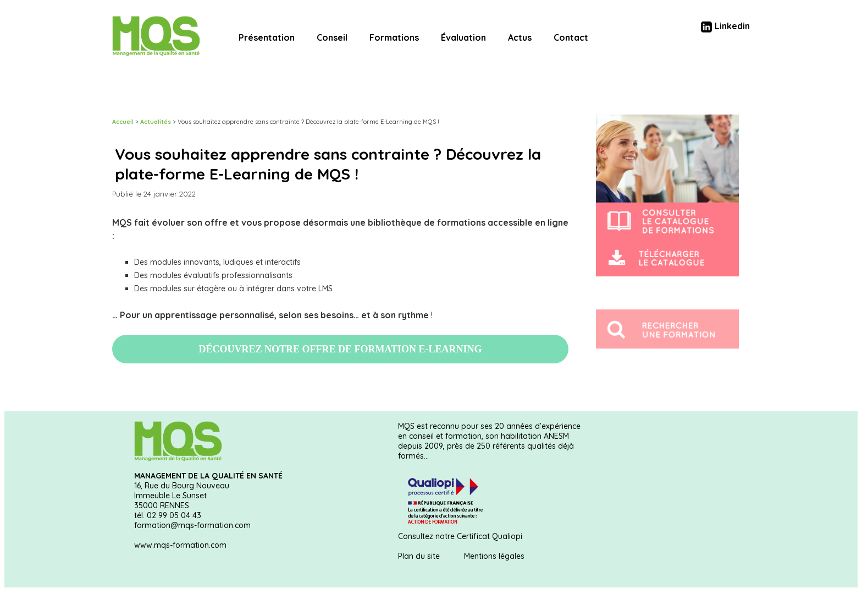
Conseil (332, 37)
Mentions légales (494, 556)
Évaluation (463, 37)
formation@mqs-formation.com (192, 525)
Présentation (267, 37)
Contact (571, 37)
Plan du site (419, 556)
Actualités (155, 122)
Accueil (123, 122)
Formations (394, 37)
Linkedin (725, 25)
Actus (520, 37)
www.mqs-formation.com (180, 545)
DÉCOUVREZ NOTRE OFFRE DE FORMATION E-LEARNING (340, 349)
